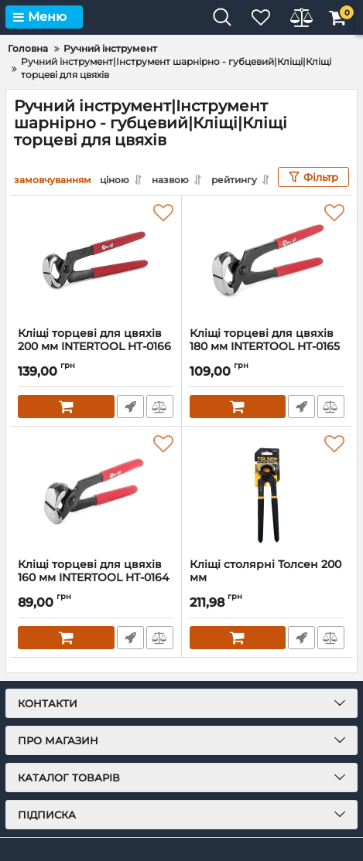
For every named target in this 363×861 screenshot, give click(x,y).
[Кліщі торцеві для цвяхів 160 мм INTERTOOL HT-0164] (95, 492)
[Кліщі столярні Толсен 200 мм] (267, 492)
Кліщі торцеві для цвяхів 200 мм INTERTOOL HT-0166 (95, 347)
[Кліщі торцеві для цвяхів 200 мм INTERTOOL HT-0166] (95, 261)
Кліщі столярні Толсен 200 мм (267, 578)
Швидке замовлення (130, 406)
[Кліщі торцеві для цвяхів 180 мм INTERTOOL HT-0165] (267, 261)
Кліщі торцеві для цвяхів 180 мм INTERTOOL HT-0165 (267, 347)
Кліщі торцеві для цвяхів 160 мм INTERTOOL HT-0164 (95, 578)
